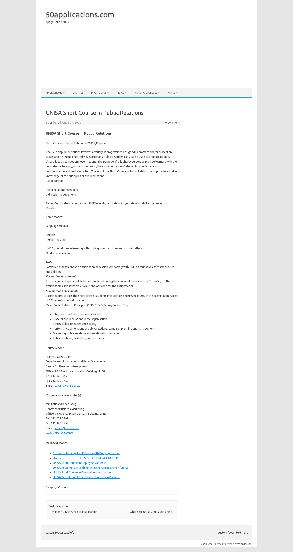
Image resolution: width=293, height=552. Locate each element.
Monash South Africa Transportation (73, 511)
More (171, 92)
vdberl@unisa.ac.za (67, 428)
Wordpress (244, 543)
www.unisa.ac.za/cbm (59, 433)
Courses (78, 92)
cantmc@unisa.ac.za (67, 385)
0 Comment (172, 122)
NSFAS (120, 92)
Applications (54, 92)
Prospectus (98, 92)
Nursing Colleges (146, 92)
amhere (54, 122)
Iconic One (207, 543)
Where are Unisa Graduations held (153, 511)
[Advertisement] (146, 57)
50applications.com (80, 14)
